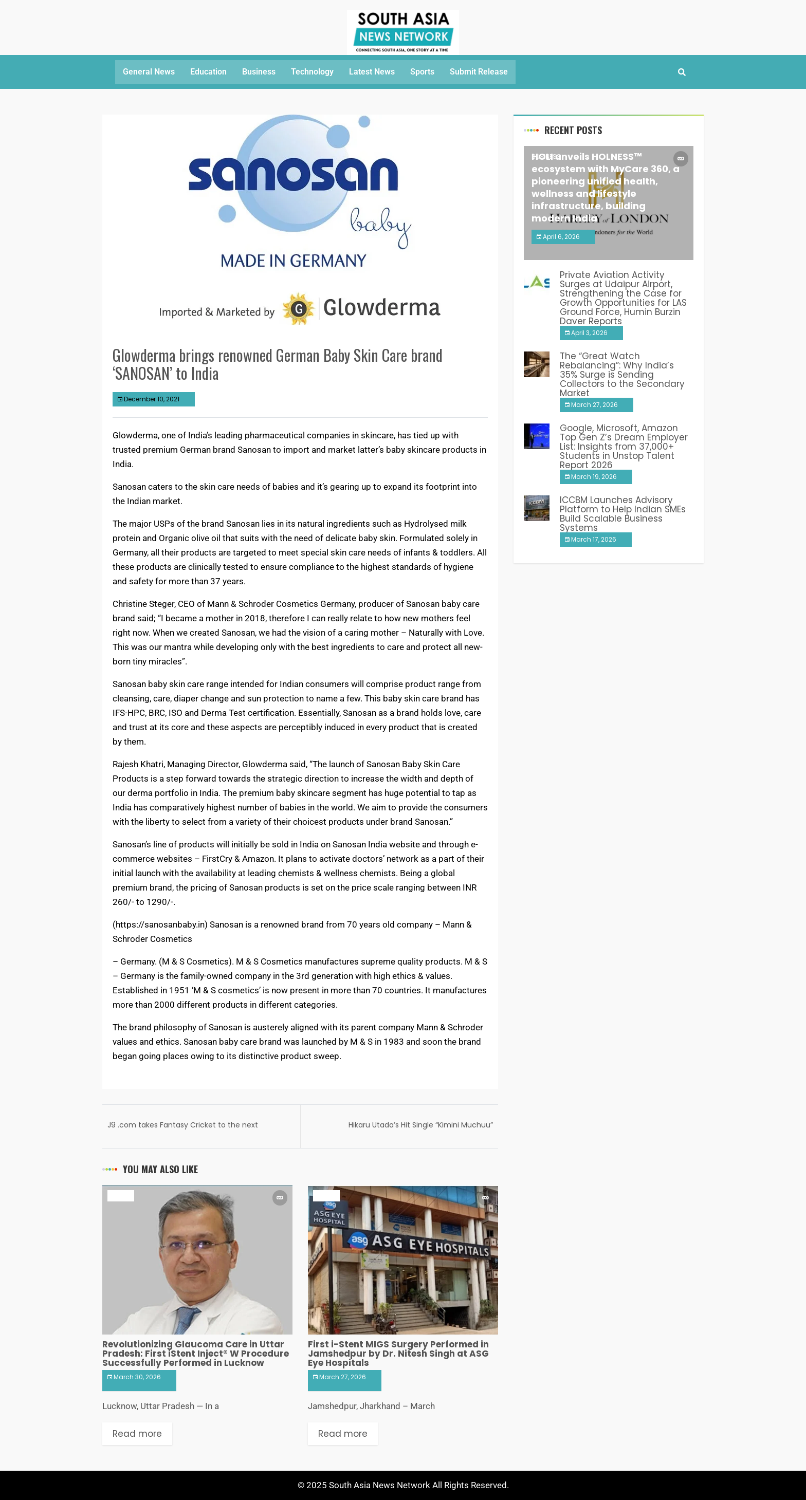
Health (121, 1195)
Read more (137, 1434)
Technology (312, 72)
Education (208, 72)
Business (259, 72)
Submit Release (479, 72)
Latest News (372, 72)
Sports (422, 72)
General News (149, 72)
